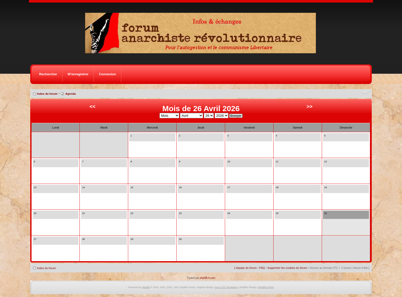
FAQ (262, 267)
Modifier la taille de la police (365, 92)
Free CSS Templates (226, 287)
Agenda (70, 93)
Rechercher (48, 74)
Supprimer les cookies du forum (287, 267)
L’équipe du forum (245, 267)
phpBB (145, 287)
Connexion (107, 74)
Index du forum (47, 93)
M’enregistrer (78, 74)
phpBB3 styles (266, 287)
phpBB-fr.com (207, 278)
